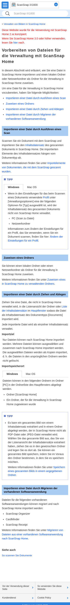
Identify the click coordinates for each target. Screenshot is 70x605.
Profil (46, 197)
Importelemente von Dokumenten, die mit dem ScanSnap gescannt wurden (34, 167)
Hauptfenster (38, 310)
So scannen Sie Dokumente (17, 555)
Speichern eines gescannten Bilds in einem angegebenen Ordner (36, 471)
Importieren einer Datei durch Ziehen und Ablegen (35, 109)
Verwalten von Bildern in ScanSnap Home (24, 24)
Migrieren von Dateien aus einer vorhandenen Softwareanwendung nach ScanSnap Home (32, 534)
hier (15, 42)
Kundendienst (9, 597)
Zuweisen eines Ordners (20, 103)
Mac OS (32, 187)
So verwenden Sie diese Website (50, 587)
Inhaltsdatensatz (34, 145)
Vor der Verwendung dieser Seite (15, 587)
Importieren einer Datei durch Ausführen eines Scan (36, 98)
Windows (13, 187)
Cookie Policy (44, 597)
